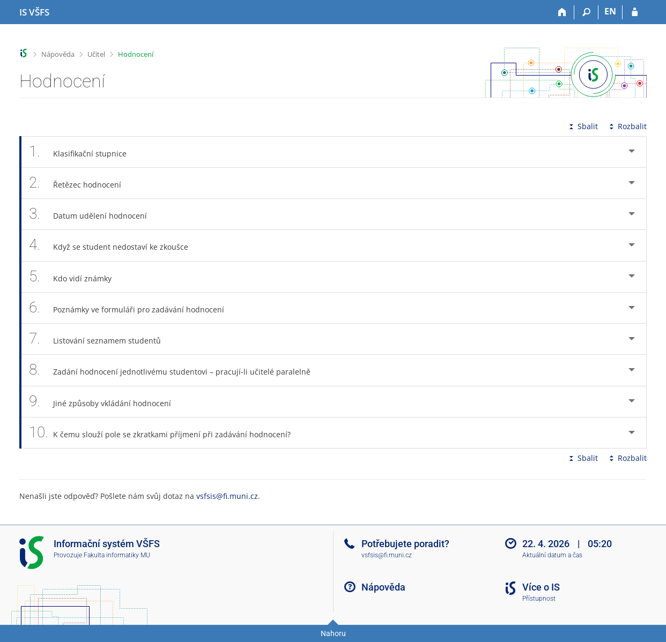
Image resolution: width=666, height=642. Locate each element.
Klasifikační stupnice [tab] (83, 152)
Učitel (96, 54)
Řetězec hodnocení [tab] (81, 183)
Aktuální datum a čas (552, 555)
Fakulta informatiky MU (117, 555)
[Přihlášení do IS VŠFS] (635, 12)
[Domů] (562, 12)
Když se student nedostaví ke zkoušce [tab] (114, 245)
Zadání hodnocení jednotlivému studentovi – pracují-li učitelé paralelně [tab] (175, 370)
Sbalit (582, 126)
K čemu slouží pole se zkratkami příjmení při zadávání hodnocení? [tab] (165, 432)
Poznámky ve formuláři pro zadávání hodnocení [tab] (132, 307)
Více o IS (541, 587)
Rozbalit (627, 126)
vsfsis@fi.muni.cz (227, 496)
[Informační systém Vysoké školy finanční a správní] (34, 12)
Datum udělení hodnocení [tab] (94, 214)
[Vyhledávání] (586, 12)
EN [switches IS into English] (610, 11)
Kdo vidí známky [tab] (76, 276)
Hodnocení (135, 54)
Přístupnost (539, 598)
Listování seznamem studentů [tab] (101, 339)
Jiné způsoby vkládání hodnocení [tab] (106, 401)
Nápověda (58, 54)
